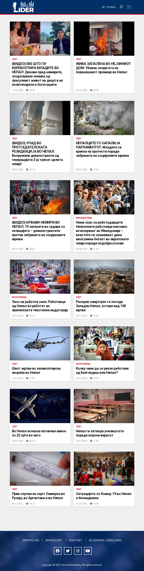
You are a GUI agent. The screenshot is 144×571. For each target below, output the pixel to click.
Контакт (75, 540)
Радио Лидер (23, 7)
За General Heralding (105, 540)
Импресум (31, 540)
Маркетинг (54, 540)
